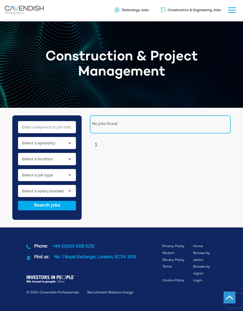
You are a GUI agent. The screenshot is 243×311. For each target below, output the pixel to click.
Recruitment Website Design (110, 292)
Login (197, 280)
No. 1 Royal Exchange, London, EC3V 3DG (95, 257)
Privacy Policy (173, 246)
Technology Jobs (131, 10)
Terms (167, 266)
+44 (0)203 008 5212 (73, 246)
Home (198, 246)
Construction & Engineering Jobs (190, 10)
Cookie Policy (173, 280)
